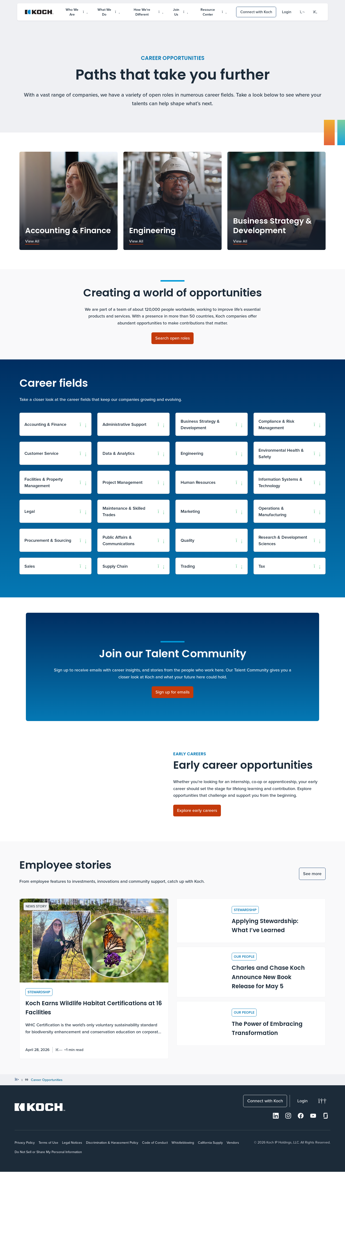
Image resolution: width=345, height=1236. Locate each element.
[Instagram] (288, 1180)
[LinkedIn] (276, 1180)
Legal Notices (72, 1207)
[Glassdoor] (325, 1180)
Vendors (233, 1207)
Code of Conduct (155, 1207)
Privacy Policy (25, 1207)
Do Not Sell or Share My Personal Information (48, 1216)
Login (286, 11)
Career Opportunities (47, 1144)
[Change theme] (322, 1165)
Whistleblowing (183, 1207)
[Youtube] (313, 1180)
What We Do (109, 12)
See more (312, 938)
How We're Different (148, 12)
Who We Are (76, 12)
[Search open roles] (172, 338)
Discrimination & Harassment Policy (112, 1207)
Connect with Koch (256, 11)
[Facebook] (300, 1180)
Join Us (180, 12)
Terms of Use (48, 1207)
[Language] (302, 12)
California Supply (210, 1207)
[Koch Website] (39, 12)
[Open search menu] (315, 12)
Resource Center (213, 12)
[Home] (17, 1144)
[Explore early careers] (197, 843)
